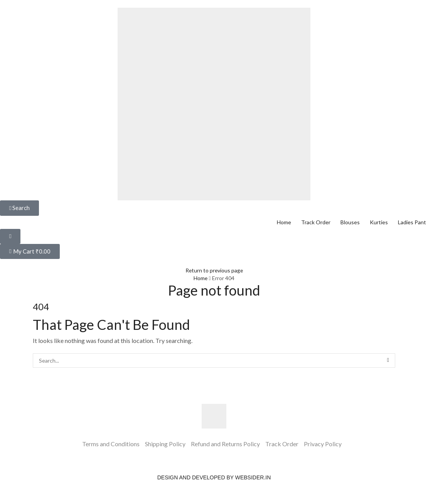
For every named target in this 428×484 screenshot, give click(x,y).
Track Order (281, 443)
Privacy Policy (323, 443)
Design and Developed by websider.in (214, 477)
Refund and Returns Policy (225, 443)
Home (201, 278)
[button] (19, 208)
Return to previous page (214, 270)
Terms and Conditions (111, 443)
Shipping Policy (165, 443)
